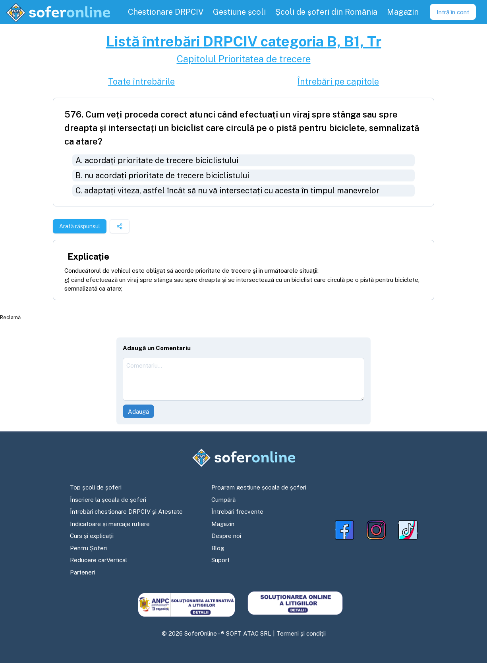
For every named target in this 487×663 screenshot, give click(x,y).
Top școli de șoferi (96, 487)
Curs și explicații (92, 535)
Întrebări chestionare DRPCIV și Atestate (126, 511)
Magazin (222, 523)
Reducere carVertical (98, 560)
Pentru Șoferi (88, 548)
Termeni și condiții (301, 633)
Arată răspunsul (79, 226)
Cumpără (223, 499)
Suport (220, 560)
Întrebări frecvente (237, 511)
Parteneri (82, 572)
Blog (217, 548)
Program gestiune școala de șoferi (258, 487)
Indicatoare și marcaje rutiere (110, 523)
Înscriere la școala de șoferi (108, 499)
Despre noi (226, 535)
